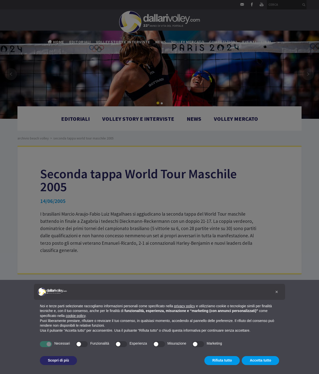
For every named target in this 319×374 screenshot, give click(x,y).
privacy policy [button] (184, 306)
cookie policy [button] (75, 316)
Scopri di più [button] (58, 360)
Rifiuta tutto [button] (222, 360)
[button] (277, 292)
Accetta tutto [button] (260, 360)
